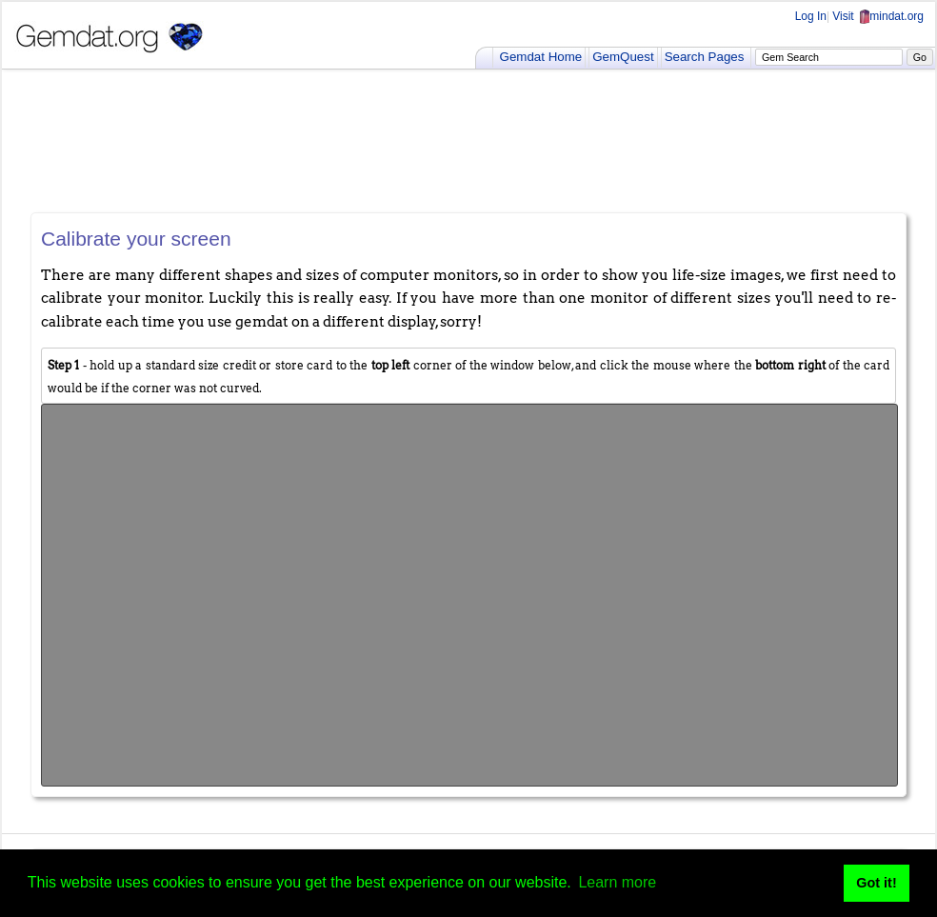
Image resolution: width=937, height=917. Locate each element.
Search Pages (705, 57)
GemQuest (622, 57)
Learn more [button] (617, 882)
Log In (811, 16)
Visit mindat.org (878, 16)
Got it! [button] (876, 882)
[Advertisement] (468, 141)
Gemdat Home (541, 57)
